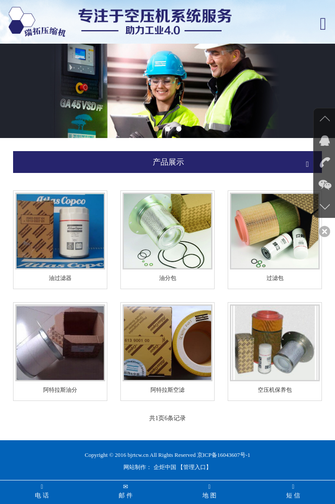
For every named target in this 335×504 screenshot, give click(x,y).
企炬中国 (165, 467)
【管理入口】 (195, 467)
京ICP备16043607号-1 (223, 455)
